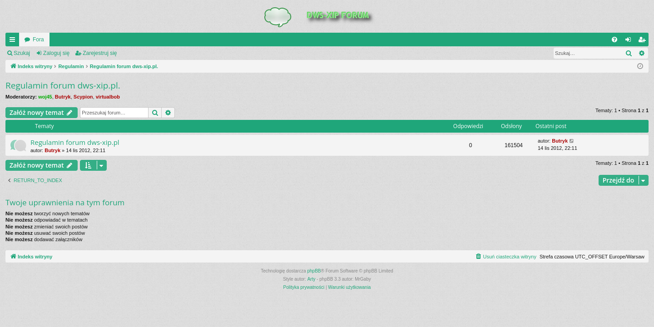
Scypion (83, 96)
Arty (311, 279)
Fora (38, 39)
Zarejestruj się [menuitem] (644, 41)
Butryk (63, 96)
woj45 (45, 96)
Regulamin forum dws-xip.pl (74, 142)
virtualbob (108, 96)
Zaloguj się (56, 53)
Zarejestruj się (100, 53)
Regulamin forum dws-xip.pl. (62, 85)
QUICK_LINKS (14, 41)
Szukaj (22, 53)
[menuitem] (614, 39)
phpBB (314, 270)
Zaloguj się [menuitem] (630, 41)
